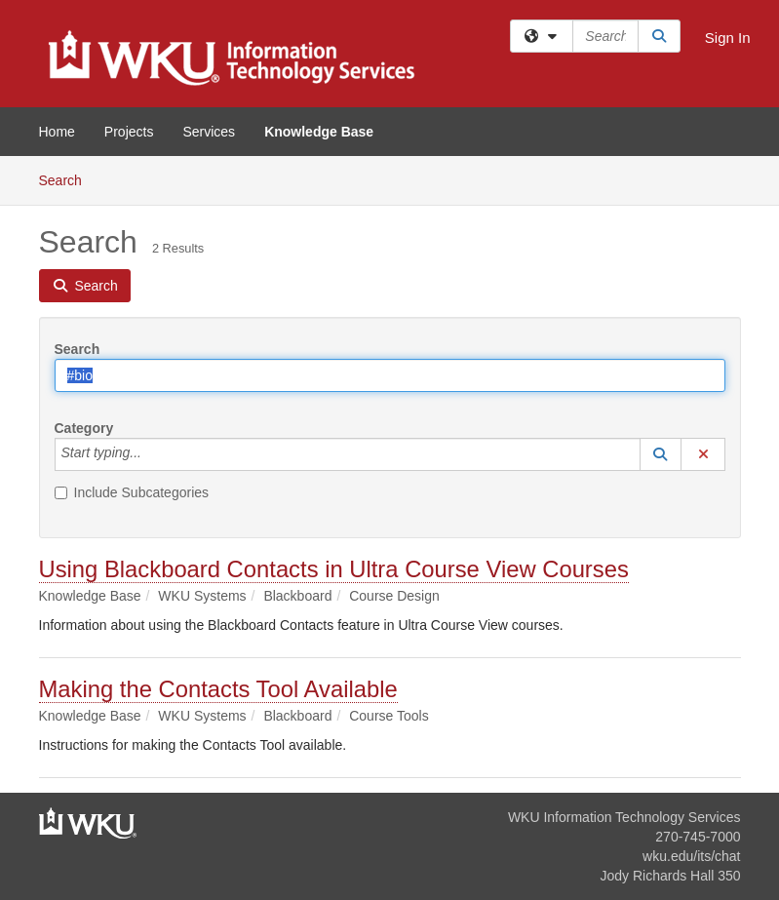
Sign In (728, 37)
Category (84, 428)
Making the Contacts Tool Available (218, 689)
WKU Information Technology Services (624, 817)
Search (68, 179)
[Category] (152, 454)
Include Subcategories (132, 492)
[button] (661, 454)
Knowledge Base (318, 131)
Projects (129, 131)
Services (208, 131)
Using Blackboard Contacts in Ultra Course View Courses (334, 569)
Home (57, 131)
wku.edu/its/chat (691, 856)
